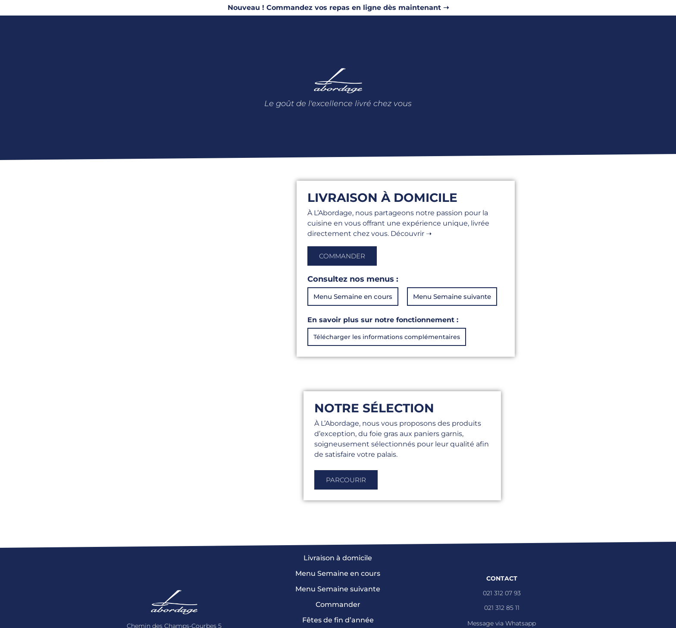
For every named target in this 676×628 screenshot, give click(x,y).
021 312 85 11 (502, 608)
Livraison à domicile (338, 558)
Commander (338, 604)
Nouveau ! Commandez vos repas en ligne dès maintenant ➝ (338, 7)
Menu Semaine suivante (337, 589)
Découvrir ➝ (411, 233)
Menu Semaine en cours (337, 573)
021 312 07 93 (502, 593)
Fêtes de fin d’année (338, 620)
